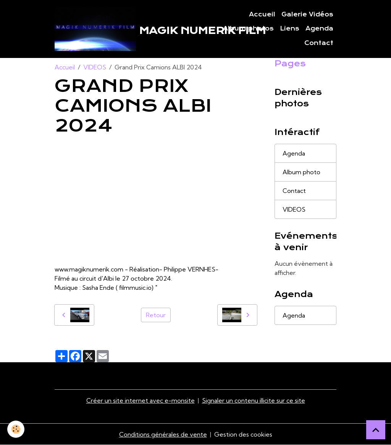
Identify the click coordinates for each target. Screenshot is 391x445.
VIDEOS (94, 67)
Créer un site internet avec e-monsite (140, 400)
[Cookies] (16, 429)
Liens (289, 28)
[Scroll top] (375, 429)
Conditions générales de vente (163, 434)
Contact (318, 43)
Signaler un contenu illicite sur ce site (253, 400)
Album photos (248, 28)
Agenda (319, 28)
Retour (156, 315)
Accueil (262, 14)
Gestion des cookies (243, 434)
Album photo (301, 172)
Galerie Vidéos (307, 14)
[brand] (119, 29)
